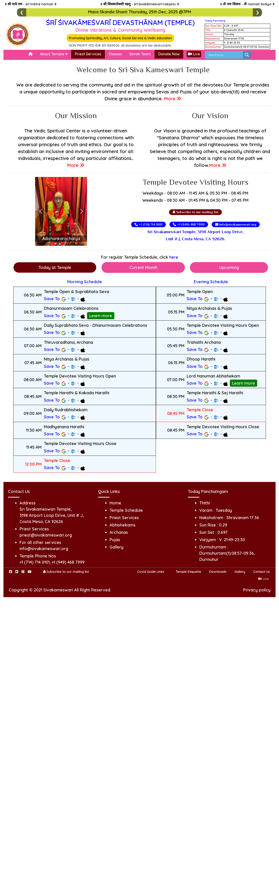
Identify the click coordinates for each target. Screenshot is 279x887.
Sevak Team (140, 54)
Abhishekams (122, 525)
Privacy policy (257, 590)
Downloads (217, 572)
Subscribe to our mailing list (195, 212)
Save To (55, 299)
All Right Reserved (92, 590)
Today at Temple (54, 267)
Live (194, 54)
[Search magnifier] (247, 55)
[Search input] (225, 55)
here (173, 257)
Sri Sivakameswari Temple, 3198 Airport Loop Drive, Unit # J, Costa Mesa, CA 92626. (195, 235)
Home (115, 503)
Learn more (100, 315)
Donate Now (169, 54)
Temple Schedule (126, 510)
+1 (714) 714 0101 (148, 224)
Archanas (119, 532)
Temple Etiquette (188, 572)
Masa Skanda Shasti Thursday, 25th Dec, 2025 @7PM (139, 11)
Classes (115, 54)
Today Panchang (215, 20)
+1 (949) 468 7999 (189, 224)
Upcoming (229, 267)
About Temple (54, 54)
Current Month (143, 267)
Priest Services (88, 54)
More (172, 98)
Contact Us (261, 572)
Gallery (116, 547)
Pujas (115, 539)
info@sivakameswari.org (235, 224)
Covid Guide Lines (150, 572)
